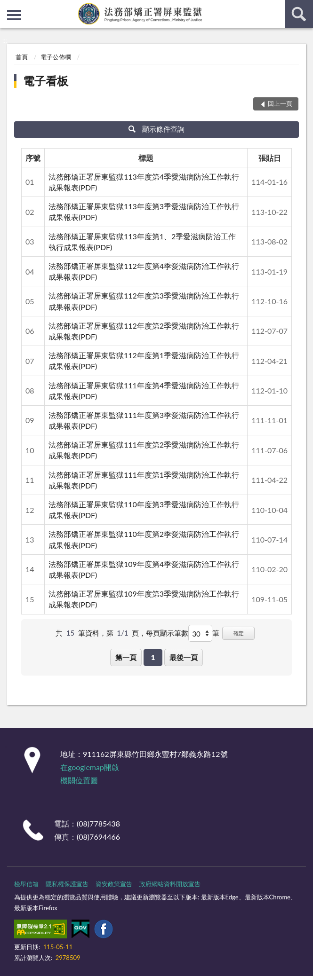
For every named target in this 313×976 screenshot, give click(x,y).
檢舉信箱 (26, 884)
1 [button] (153, 657)
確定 (238, 633)
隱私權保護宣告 (67, 884)
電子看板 (45, 80)
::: (7, 7)
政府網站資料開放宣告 (170, 884)
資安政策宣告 (114, 884)
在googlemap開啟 (89, 767)
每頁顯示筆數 (167, 633)
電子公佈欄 (55, 57)
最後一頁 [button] (183, 657)
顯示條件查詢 (156, 129)
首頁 (22, 57)
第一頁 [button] (125, 657)
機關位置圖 (79, 780)
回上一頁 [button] (280, 103)
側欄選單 (14, 15)
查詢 (299, 14)
